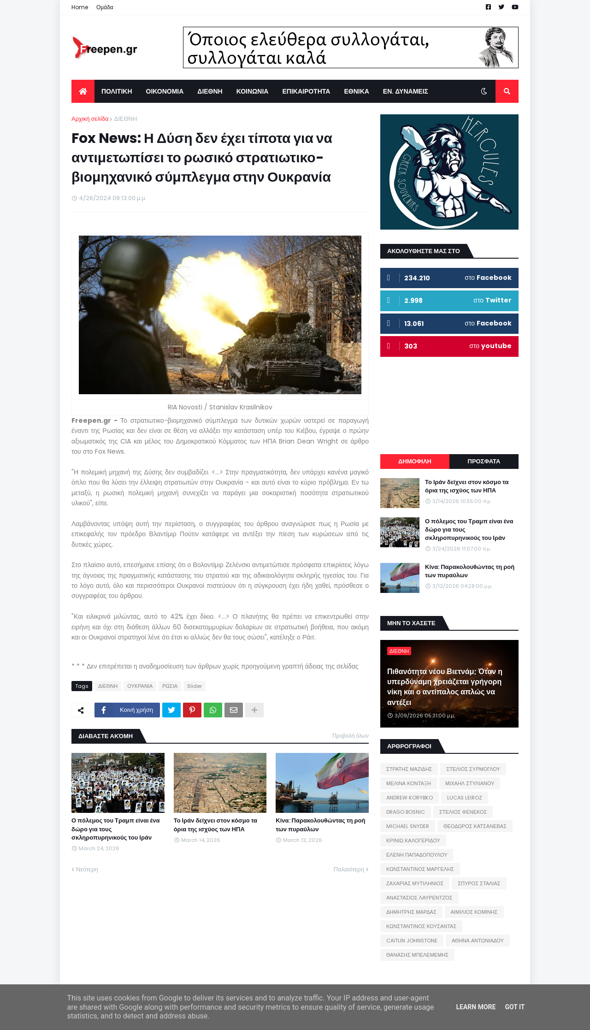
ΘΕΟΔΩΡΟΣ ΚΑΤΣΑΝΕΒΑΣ (475, 826)
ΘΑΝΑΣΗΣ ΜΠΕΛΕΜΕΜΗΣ (417, 955)
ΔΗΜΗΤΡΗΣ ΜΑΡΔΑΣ (411, 912)
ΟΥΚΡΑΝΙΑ (140, 686)
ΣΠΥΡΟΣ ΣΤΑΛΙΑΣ (479, 883)
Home (79, 7)
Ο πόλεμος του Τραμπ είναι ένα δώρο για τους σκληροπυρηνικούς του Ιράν (115, 829)
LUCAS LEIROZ (464, 797)
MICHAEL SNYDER (407, 826)
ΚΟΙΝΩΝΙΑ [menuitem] (252, 91)
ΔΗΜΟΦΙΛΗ (414, 461)
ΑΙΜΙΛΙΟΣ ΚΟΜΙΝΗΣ (474, 912)
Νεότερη (87, 869)
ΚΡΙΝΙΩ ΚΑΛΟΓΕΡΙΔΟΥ (413, 840)
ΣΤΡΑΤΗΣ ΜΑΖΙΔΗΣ (409, 769)
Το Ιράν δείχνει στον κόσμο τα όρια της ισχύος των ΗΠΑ (215, 825)
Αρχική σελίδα (89, 118)
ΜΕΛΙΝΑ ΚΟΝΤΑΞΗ (408, 783)
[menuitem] (82, 91)
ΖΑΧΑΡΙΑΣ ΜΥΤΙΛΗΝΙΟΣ (414, 883)
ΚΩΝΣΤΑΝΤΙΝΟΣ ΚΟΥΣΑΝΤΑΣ (421, 926)
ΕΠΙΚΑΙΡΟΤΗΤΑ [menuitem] (306, 91)
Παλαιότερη (349, 869)
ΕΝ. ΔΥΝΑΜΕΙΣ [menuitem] (405, 91)
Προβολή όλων (350, 736)
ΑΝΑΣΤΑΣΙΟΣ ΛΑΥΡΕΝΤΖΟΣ (419, 897)
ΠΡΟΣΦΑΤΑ (484, 461)
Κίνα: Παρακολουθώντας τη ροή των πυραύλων (320, 825)
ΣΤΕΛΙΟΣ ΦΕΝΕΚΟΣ (463, 812)
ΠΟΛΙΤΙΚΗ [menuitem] (116, 91)
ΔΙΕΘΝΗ (125, 118)
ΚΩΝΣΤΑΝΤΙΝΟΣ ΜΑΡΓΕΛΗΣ (420, 869)
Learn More (476, 1007)
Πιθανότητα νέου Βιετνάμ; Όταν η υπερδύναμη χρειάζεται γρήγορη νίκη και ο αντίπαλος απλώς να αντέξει (444, 687)
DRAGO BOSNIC (405, 812)
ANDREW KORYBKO (409, 797)
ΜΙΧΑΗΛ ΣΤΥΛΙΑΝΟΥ (469, 783)
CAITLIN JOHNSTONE (411, 940)
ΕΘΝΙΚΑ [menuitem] (356, 91)
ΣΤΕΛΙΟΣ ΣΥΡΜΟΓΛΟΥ (473, 769)
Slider (194, 686)
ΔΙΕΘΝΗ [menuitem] (209, 91)
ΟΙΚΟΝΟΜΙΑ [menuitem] (165, 91)
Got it (515, 1007)
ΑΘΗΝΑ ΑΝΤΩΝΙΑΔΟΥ (478, 940)
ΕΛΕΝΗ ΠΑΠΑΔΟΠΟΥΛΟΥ (416, 854)
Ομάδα (104, 7)
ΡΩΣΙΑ (169, 686)
